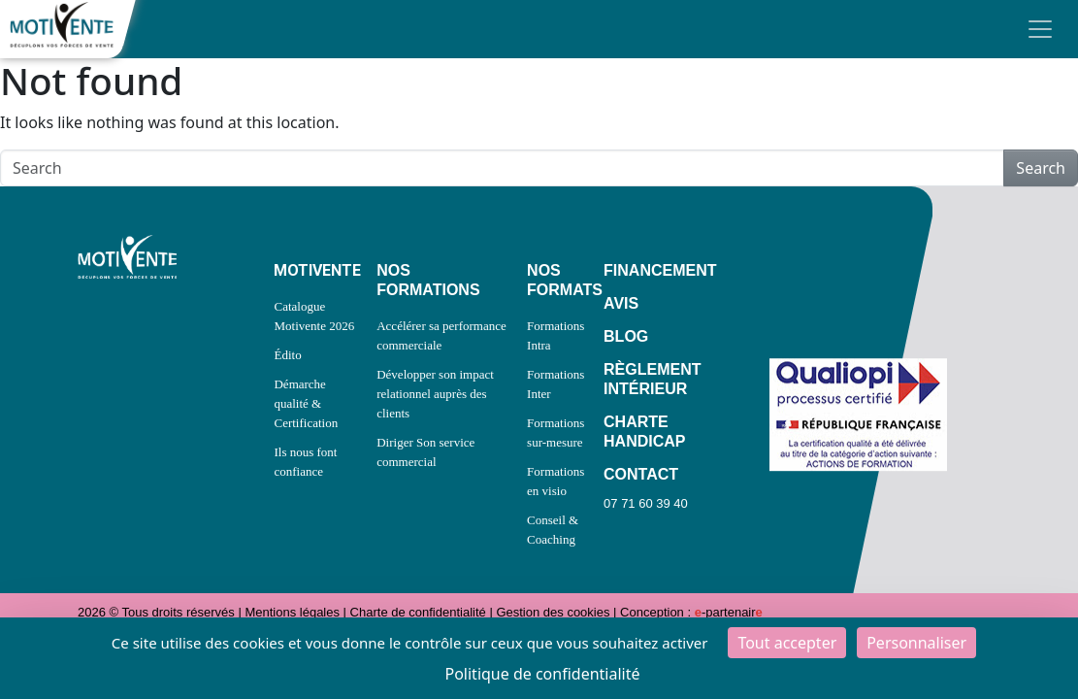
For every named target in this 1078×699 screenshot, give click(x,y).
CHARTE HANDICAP (644, 431)
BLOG (626, 336)
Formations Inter (555, 384)
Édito (287, 355)
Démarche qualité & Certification (306, 403)
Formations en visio (555, 481)
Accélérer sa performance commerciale (441, 335)
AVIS (621, 303)
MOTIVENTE (315, 270)
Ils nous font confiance (305, 462)
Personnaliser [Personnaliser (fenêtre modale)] (916, 642)
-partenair (729, 612)
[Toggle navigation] (1040, 29)
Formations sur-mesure (555, 432)
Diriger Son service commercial (425, 452)
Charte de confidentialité (418, 612)
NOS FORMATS (555, 280)
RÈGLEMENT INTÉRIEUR (649, 379)
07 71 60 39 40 (646, 503)
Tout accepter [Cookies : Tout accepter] (786, 642)
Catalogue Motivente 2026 (314, 316)
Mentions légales (292, 612)
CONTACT (641, 474)
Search (1040, 168)
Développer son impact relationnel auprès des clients (435, 393)
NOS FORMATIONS (427, 280)
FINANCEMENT (649, 270)
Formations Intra (555, 335)
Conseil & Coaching (552, 530)
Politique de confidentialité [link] (541, 673)
